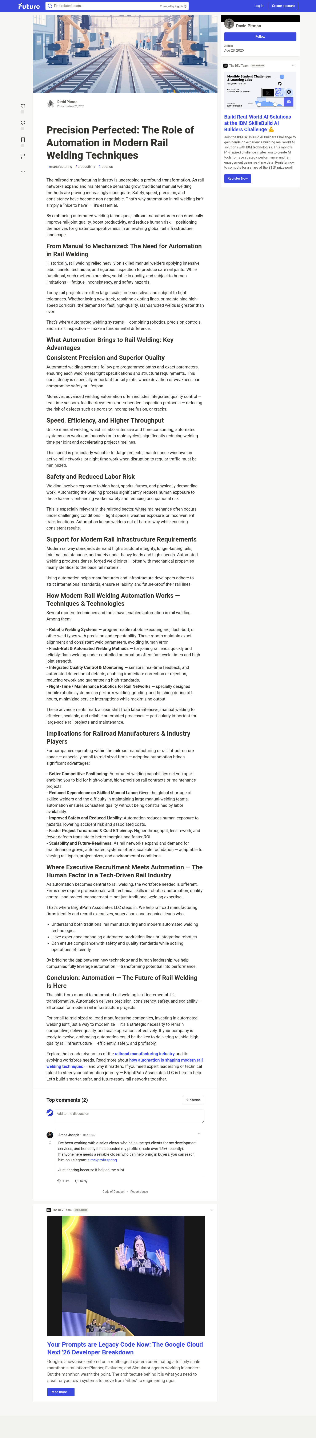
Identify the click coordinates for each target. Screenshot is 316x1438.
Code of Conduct (114, 1191)
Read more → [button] (61, 1392)
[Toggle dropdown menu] (199, 1133)
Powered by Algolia (173, 6)
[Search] (50, 6)
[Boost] (23, 156)
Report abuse (139, 1191)
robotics (106, 166)
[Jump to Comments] (23, 125)
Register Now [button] (238, 178)
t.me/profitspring (102, 1160)
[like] (63, 1181)
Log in (259, 6)
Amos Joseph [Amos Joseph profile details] (69, 1135)
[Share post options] (23, 172)
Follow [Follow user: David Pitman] (260, 37)
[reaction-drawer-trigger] (22, 108)
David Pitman (67, 102)
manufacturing (60, 166)
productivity (85, 166)
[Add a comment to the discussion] (129, 1116)
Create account (283, 6)
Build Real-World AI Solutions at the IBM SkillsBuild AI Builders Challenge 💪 (257, 123)
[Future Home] (29, 6)
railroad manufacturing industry (145, 1053)
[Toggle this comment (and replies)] (50, 1142)
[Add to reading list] (23, 142)
